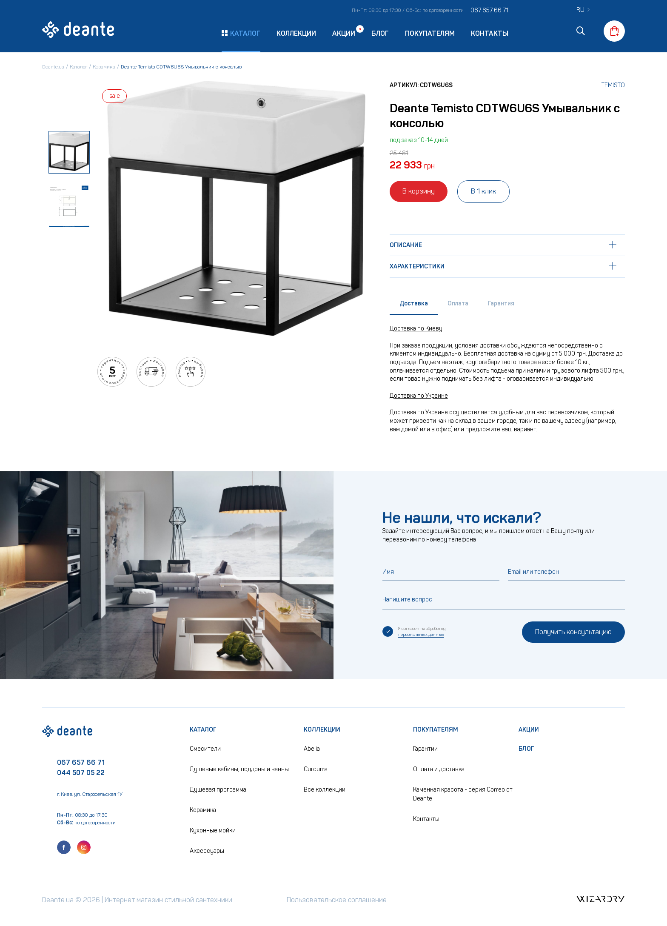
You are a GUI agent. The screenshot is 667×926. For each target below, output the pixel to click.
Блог (380, 33)
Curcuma (316, 769)
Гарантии (425, 748)
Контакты (489, 33)
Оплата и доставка (439, 769)
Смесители (205, 748)
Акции (343, 32)
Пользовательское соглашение (337, 900)
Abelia (312, 748)
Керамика (203, 810)
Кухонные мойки (213, 830)
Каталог (203, 729)
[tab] (414, 306)
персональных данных (421, 634)
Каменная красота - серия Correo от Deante (463, 794)
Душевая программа (218, 789)
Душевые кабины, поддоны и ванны (239, 769)
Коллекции (296, 33)
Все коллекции (324, 789)
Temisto (613, 85)
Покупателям (430, 33)
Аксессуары (207, 851)
